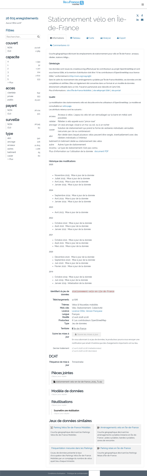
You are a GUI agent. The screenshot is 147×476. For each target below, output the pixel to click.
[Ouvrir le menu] (142, 4)
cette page (66, 106)
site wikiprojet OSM (101, 90)
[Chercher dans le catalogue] (38, 36)
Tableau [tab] (75, 38)
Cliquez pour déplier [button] (59, 394)
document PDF (101, 151)
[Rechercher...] (23, 36)
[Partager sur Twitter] (138, 16)
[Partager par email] (142, 20)
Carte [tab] (90, 38)
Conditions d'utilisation (57, 473)
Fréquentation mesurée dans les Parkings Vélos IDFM (77, 448)
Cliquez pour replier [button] (58, 376)
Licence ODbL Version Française (87, 311)
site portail (116, 90)
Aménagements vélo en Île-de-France (119, 427)
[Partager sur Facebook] (142, 16)
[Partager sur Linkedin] (138, 20)
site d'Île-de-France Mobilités (79, 90)
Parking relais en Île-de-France (115, 448)
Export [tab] (121, 38)
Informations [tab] (57, 38)
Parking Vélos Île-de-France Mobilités (72, 427)
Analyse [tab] (105, 38)
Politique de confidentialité (77, 473)
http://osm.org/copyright (80, 76)
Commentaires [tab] (59, 45)
